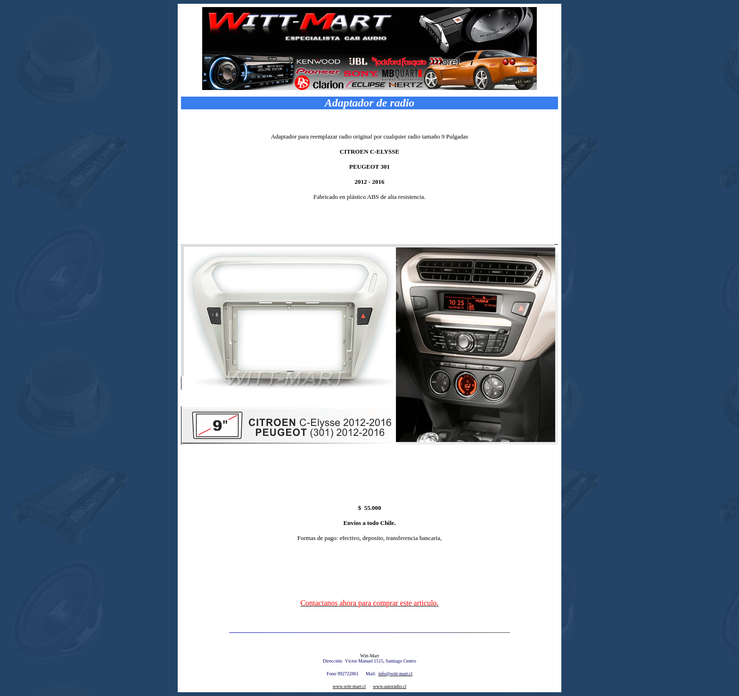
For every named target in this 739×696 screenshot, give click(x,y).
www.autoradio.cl (389, 686)
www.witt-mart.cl (349, 686)
